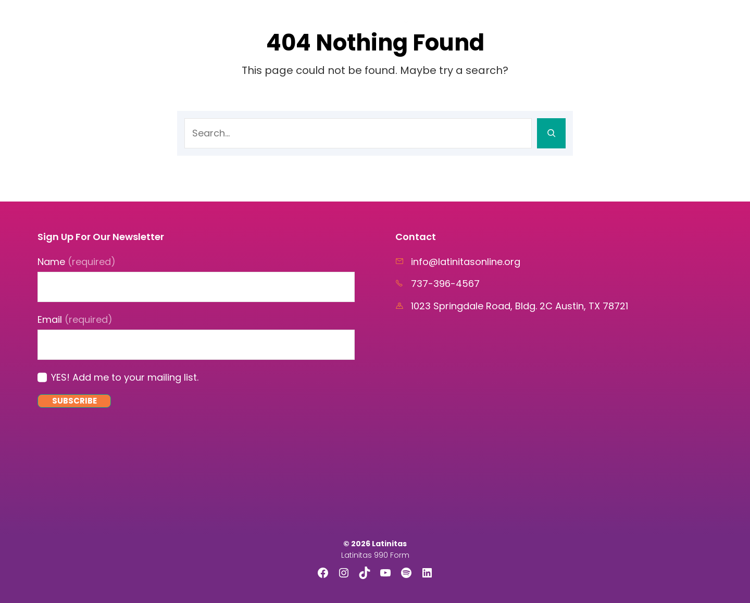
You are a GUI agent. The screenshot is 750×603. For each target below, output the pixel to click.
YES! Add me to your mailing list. (124, 377)
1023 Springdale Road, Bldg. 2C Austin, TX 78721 (519, 305)
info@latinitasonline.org (465, 261)
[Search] (551, 133)
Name (77, 261)
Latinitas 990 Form (375, 555)
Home (345, 21)
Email (75, 319)
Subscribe (74, 400)
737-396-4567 (445, 283)
